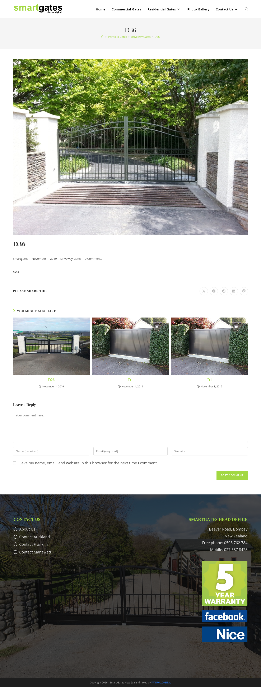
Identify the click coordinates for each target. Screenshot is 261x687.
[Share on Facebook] (214, 291)
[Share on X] (204, 291)
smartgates (20, 259)
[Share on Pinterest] (224, 291)
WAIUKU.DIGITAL (161, 682)
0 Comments (93, 259)
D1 (130, 380)
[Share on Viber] (244, 291)
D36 (157, 37)
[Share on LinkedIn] (234, 291)
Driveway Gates (70, 259)
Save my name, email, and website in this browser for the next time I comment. (88, 462)
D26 (51, 380)
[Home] (102, 37)
